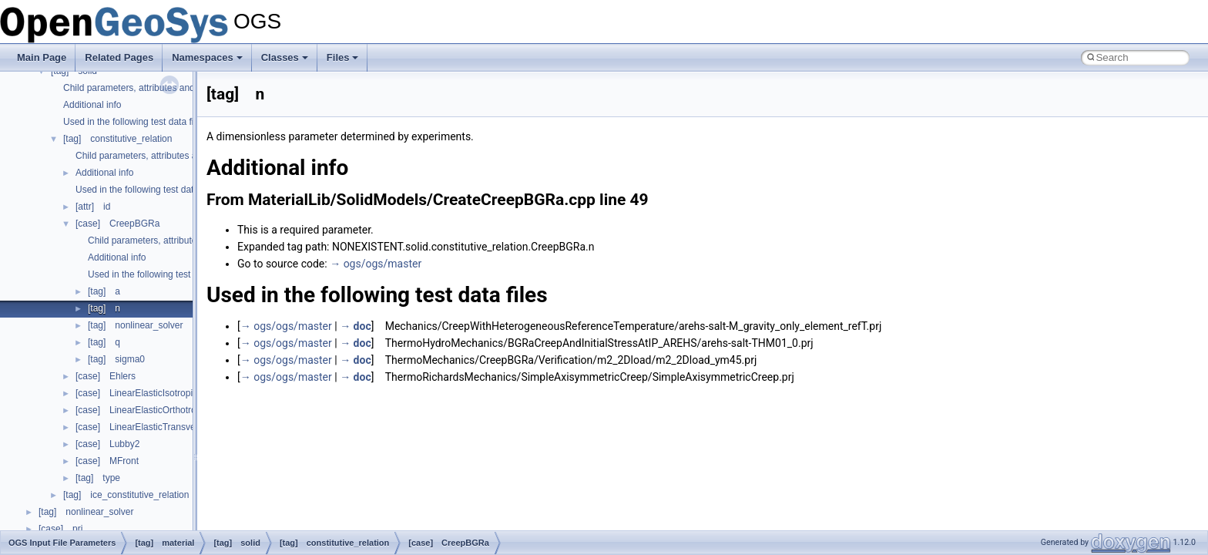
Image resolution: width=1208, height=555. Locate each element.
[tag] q (104, 342)
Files (343, 57)
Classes (284, 57)
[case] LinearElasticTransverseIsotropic (159, 427)
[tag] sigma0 (116, 359)
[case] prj (60, 528)
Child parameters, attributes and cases (142, 87)
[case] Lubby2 (107, 444)
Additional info (92, 104)
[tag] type (98, 478)
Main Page (41, 57)
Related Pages (119, 57)
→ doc (355, 326)
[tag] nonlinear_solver (135, 325)
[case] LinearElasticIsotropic (136, 393)
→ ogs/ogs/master (375, 263)
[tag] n (104, 308)
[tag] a (104, 291)
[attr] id (93, 206)
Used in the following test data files (134, 121)
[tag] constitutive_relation (117, 138)
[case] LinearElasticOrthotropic (142, 410)
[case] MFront (107, 461)
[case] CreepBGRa (117, 223)
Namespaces (207, 57)
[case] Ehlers (106, 376)
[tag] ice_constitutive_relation (126, 494)
